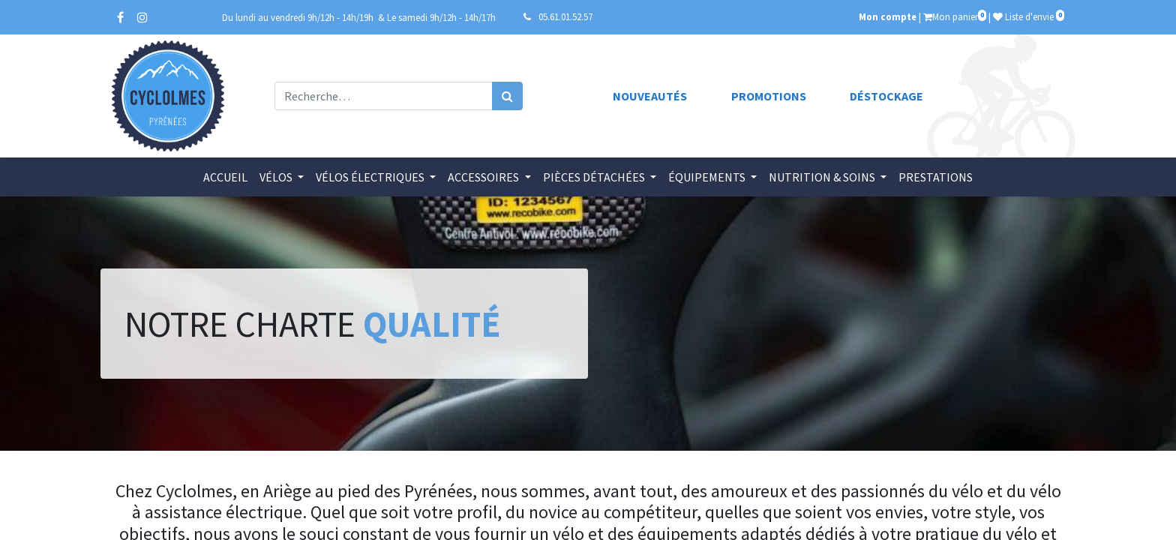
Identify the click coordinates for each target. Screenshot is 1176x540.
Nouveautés (650, 96)
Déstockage (886, 96)
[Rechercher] (507, 96)
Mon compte (887, 16)
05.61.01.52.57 (565, 16)
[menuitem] (225, 177)
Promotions (768, 96)
